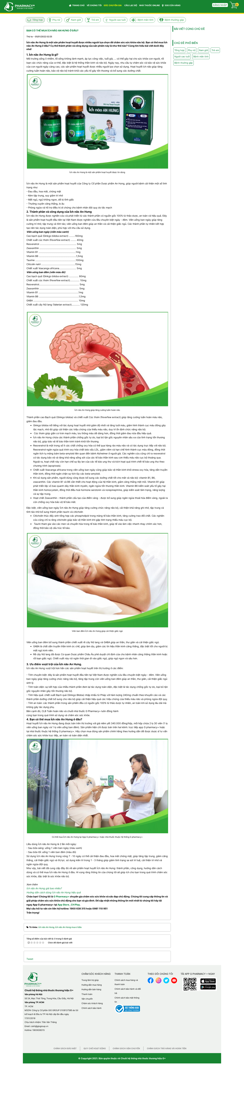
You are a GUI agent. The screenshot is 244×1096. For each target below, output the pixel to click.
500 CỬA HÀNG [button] (171, 5)
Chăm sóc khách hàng (92, 1003)
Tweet (29, 958)
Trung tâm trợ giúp (90, 980)
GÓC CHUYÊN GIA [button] (113, 6)
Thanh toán (87, 994)
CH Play (75, 904)
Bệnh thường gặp (174, 19)
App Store (63, 904)
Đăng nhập (220, 5)
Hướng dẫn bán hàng (91, 989)
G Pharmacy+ (61, 896)
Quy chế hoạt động (95, 1048)
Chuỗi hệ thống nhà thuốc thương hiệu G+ (143, 1058)
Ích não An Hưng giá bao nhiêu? (44, 888)
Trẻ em (95, 19)
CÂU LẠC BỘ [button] (130, 5)
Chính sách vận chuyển (126, 1048)
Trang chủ (77, 5)
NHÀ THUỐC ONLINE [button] (149, 5)
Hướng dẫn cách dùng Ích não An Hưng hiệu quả (53, 892)
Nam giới (76, 19)
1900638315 (38, 1030)
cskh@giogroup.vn (39, 1026)
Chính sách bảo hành (91, 1008)
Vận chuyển (87, 998)
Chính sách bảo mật (65, 1048)
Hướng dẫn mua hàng (92, 985)
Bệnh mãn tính (145, 19)
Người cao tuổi (117, 19)
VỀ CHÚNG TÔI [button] (94, 5)
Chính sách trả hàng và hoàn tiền (166, 1048)
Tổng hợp (37, 19)
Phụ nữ (56, 19)
